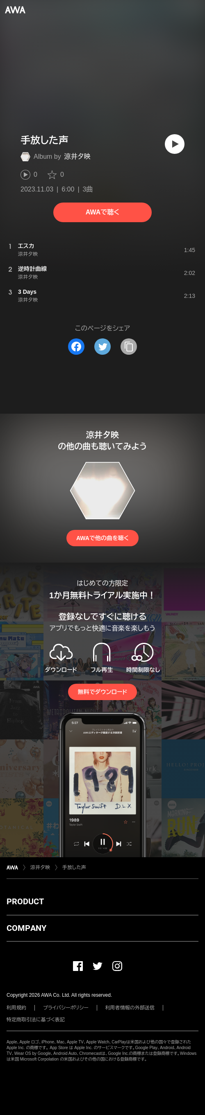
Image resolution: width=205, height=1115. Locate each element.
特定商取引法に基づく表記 (36, 1020)
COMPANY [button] (26, 928)
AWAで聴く (102, 212)
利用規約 (16, 1008)
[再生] (174, 144)
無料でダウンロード (102, 692)
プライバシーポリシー (66, 1008)
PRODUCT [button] (25, 901)
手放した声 (74, 867)
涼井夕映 (77, 156)
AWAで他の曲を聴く (102, 538)
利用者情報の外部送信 (130, 1008)
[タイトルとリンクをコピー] (129, 346)
